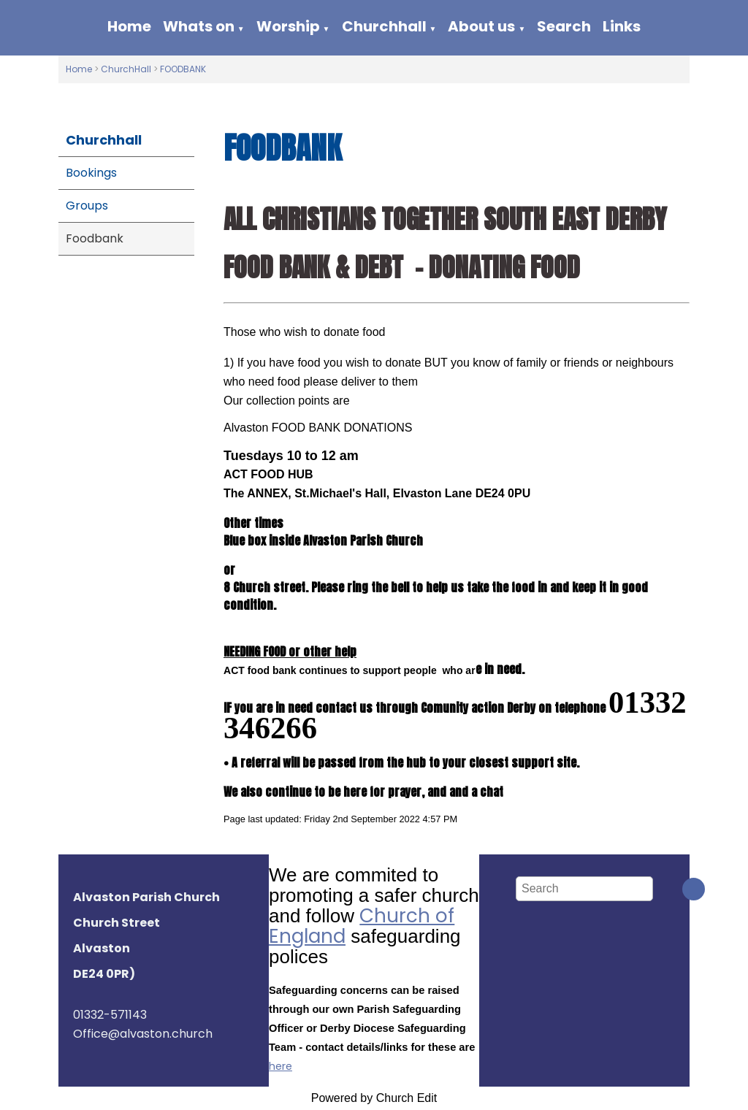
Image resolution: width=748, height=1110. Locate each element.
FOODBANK (183, 69)
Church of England (361, 926)
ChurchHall (126, 69)
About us (481, 26)
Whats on (198, 26)
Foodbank (94, 238)
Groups (87, 205)
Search (564, 26)
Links (622, 26)
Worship (288, 26)
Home (129, 26)
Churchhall (384, 26)
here (280, 1066)
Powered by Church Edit (374, 1098)
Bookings (91, 172)
